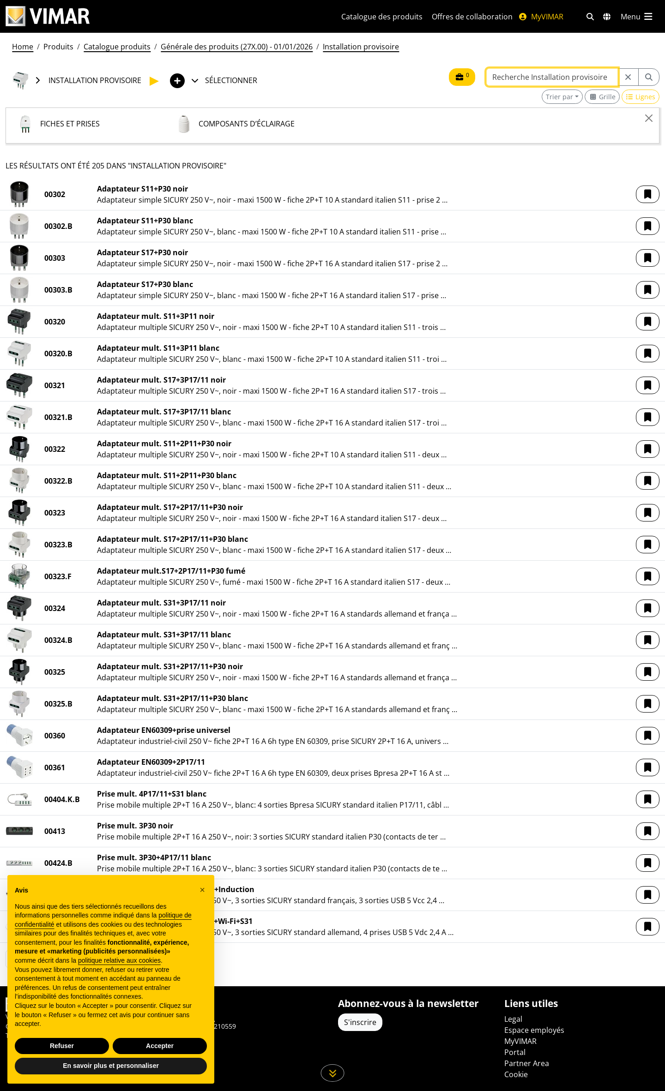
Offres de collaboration (472, 17)
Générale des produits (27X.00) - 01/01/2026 (237, 47)
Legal (513, 1019)
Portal (515, 1052)
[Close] (648, 118)
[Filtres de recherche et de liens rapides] (590, 16)
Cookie (516, 1074)
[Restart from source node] (628, 77)
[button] (647, 194)
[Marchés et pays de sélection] (606, 16)
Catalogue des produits (382, 17)
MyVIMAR (540, 17)
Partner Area (526, 1063)
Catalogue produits (117, 47)
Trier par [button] (559, 96)
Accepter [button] (160, 1045)
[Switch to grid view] (602, 97)
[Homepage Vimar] (48, 16)
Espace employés (534, 1030)
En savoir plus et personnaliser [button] (111, 1065)
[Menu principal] (637, 16)
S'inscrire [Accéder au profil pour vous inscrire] (360, 1022)
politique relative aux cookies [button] (119, 960)
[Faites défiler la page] (333, 1073)
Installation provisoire (361, 47)
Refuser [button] (62, 1045)
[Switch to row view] (641, 97)
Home (22, 47)
